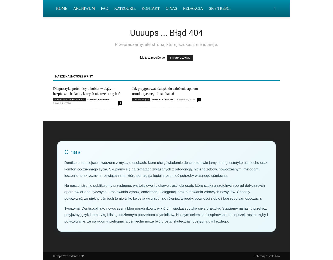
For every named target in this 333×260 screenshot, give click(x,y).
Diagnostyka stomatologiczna (69, 99)
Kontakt (151, 8)
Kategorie (125, 8)
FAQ (104, 8)
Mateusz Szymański (98, 99)
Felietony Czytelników (267, 256)
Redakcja (193, 8)
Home (61, 8)
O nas (171, 8)
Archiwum (84, 8)
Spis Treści (220, 8)
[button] (275, 9)
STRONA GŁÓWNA (180, 58)
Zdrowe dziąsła (141, 99)
